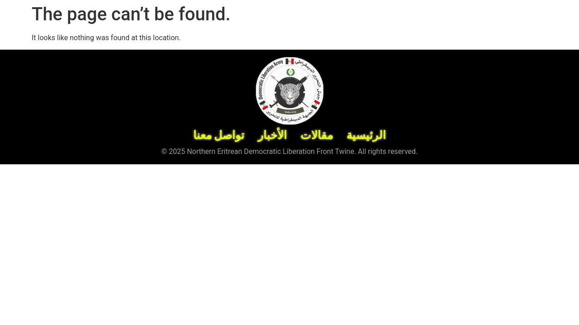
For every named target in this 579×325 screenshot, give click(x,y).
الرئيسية (366, 135)
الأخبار (272, 135)
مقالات (316, 135)
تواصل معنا (218, 135)
